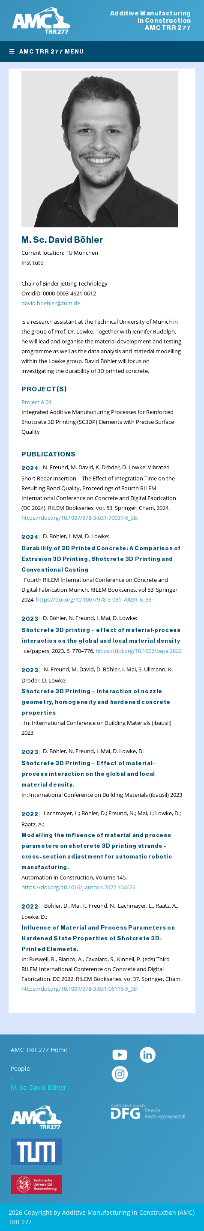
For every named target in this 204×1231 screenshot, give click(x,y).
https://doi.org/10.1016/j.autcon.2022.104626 (78, 887)
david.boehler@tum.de (50, 303)
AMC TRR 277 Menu (46, 51)
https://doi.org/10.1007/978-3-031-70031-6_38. (79, 518)
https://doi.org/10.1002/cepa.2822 (139, 651)
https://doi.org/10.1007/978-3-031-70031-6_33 (93, 599)
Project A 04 (36, 402)
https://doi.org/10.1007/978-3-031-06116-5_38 (79, 989)
